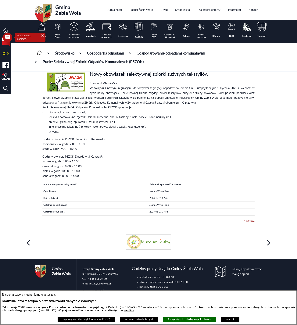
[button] (5, 53)
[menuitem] (115, 10)
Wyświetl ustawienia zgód (139, 319)
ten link (129, 310)
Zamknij (230, 319)
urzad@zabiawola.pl (100, 284)
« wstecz (249, 220)
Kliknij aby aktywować (247, 272)
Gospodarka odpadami (105, 53)
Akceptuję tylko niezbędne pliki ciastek (189, 319)
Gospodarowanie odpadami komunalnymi (171, 53)
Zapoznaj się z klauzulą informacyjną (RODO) (86, 319)
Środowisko (64, 53)
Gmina (58, 12)
